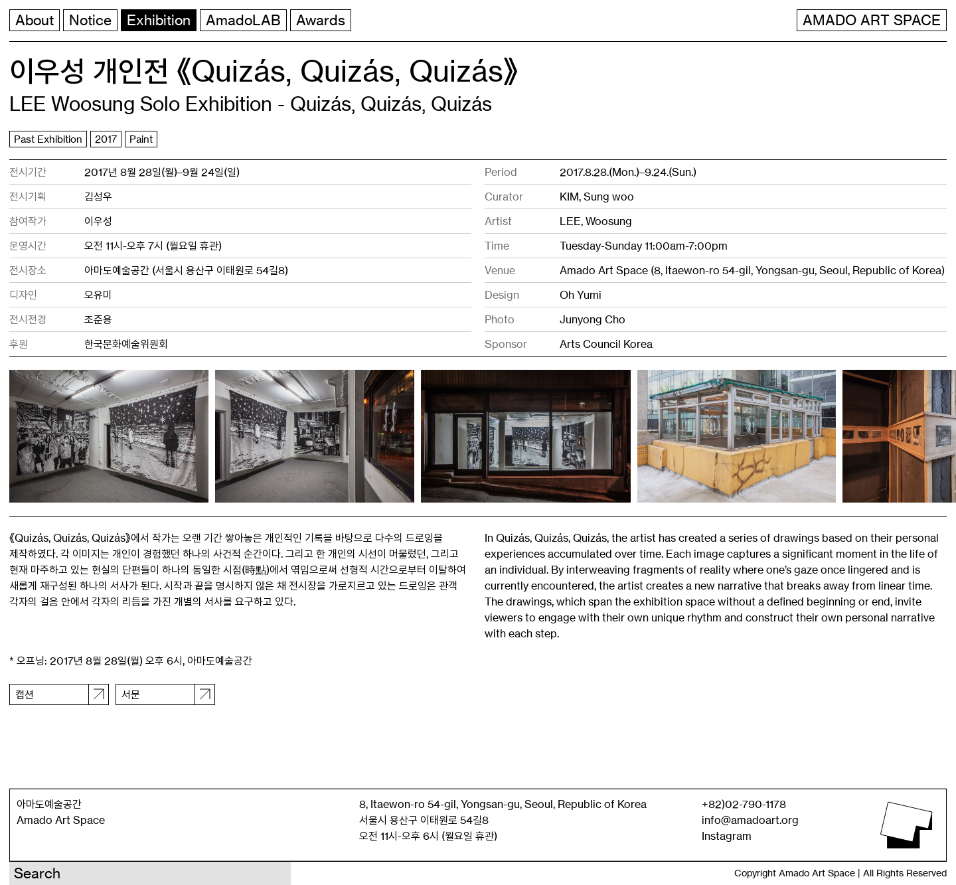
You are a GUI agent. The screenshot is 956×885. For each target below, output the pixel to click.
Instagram (727, 836)
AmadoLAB (243, 20)
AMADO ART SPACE (872, 20)
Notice (90, 20)
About (34, 20)
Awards (320, 20)
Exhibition (159, 20)
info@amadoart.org (750, 820)
